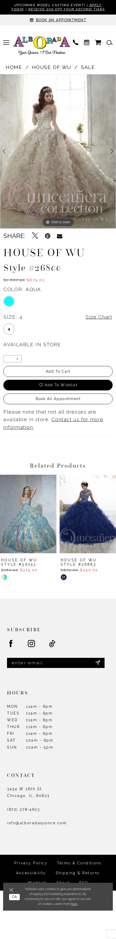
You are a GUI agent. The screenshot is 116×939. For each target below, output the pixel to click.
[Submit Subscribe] (98, 663)
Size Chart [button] (99, 317)
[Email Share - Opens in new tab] (59, 236)
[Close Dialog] (12, 890)
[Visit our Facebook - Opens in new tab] (11, 644)
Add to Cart (58, 371)
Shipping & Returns (78, 873)
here (74, 904)
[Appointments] (58, 20)
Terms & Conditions (79, 863)
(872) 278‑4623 (23, 809)
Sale (88, 67)
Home (14, 67)
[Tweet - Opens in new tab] (35, 236)
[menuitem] (6, 43)
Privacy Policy (30, 863)
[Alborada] (42, 46)
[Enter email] (56, 663)
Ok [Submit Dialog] (14, 897)
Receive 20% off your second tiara (66, 9)
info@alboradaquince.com (37, 823)
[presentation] (28, 514)
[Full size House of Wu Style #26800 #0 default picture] (58, 151)
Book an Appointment (58, 399)
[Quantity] (12, 359)
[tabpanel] (58, 151)
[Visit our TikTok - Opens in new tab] (52, 644)
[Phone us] (75, 43)
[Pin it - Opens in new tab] (47, 236)
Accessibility (31, 873)
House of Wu (51, 67)
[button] (6, 43)
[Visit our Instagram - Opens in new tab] (32, 644)
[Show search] (109, 43)
